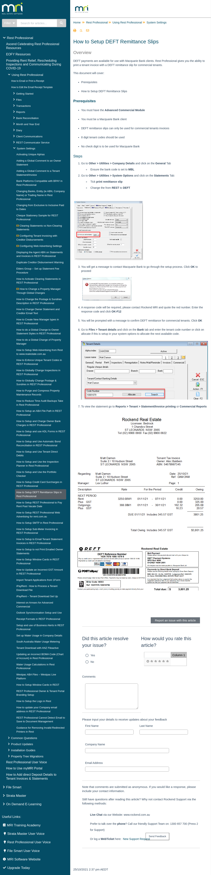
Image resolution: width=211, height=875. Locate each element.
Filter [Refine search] (9, 23)
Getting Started (24, 93)
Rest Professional (20, 38)
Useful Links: (11, 817)
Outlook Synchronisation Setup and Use (39, 612)
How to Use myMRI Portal (24, 768)
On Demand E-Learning (24, 804)
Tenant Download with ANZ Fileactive (37, 647)
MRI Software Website (24, 859)
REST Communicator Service (33, 142)
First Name (92, 725)
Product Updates (22, 744)
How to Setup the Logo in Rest (33, 701)
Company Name (95, 744)
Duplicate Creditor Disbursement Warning (39, 262)
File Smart (13, 787)
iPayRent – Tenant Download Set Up (37, 596)
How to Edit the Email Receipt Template (32, 87)
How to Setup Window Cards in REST (37, 684)
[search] (37, 23)
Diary (19, 130)
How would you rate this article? (166, 642)
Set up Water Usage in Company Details (39, 635)
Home (77, 22)
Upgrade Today (18, 868)
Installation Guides (23, 750)
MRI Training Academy (24, 825)
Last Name (146, 725)
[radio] (148, 661)
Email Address (94, 762)
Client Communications (29, 136)
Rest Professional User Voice (26, 762)
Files (18, 99)
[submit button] (157, 836)
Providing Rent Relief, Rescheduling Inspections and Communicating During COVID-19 (33, 64)
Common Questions (24, 738)
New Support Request (136, 839)
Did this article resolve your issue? (105, 642)
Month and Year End (27, 124)
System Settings (26, 148)
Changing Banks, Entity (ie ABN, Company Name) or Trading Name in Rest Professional (40, 195)
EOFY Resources (18, 54)
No (92, 661)
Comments (89, 676)
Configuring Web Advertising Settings (39, 246)
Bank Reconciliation (27, 118)
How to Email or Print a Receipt (27, 81)
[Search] (61, 23)
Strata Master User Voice (26, 834)
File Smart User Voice (23, 851)
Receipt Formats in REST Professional (38, 618)
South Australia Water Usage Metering (38, 641)
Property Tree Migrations (27, 756)
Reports (20, 112)
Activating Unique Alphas (30, 154)
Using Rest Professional (27, 74)
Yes (93, 655)
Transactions (23, 105)
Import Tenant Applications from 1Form (38, 579)
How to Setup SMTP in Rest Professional (39, 522)
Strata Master (16, 796)
